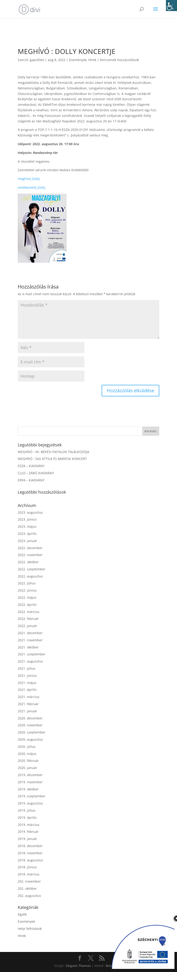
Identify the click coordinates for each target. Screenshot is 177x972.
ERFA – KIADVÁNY (31, 480)
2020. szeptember (31, 732)
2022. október (28, 562)
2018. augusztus (30, 860)
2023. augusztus (30, 512)
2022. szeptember (31, 569)
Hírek (92, 60)
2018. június (27, 867)
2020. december (30, 718)
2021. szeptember (31, 654)
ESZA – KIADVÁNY (31, 466)
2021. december (30, 633)
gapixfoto (37, 60)
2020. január (27, 768)
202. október (27, 888)
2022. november (30, 555)
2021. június (27, 675)
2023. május (27, 526)
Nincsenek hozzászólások (119, 60)
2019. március (28, 824)
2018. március (28, 874)
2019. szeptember (31, 796)
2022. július (26, 583)
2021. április (27, 689)
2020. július (26, 746)
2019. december (30, 775)
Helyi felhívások (30, 928)
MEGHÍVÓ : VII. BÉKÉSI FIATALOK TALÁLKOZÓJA (53, 452)
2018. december (30, 846)
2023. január (27, 541)
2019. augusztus (30, 803)
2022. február (28, 618)
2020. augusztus (30, 739)
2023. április (27, 533)
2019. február (28, 831)
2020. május (27, 753)
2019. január (27, 839)
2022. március (28, 612)
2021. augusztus (30, 661)
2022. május (27, 597)
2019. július (26, 810)
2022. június (27, 590)
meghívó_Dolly (29, 179)
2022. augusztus (30, 576)
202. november (29, 881)
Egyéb (22, 914)
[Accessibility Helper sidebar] (171, 5)
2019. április (27, 817)
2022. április (27, 604)
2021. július (26, 668)
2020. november (30, 725)
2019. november (30, 782)
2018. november (30, 853)
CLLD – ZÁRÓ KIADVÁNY (36, 473)
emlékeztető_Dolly (31, 187)
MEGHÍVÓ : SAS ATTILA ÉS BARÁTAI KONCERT (52, 459)
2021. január (27, 711)
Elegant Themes (78, 965)
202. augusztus (29, 895)
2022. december (30, 548)
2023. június (27, 519)
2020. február (28, 760)
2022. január (27, 626)
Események (77, 60)
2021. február (28, 704)
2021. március (28, 697)
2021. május (27, 682)
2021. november (30, 640)
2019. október (28, 789)
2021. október (28, 647)
